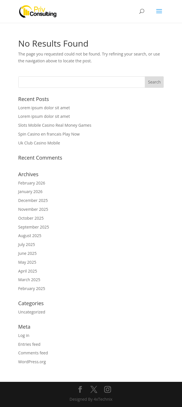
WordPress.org (32, 361)
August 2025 (29, 235)
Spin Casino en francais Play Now (49, 134)
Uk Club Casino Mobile (39, 143)
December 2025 (33, 200)
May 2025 (27, 262)
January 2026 (30, 191)
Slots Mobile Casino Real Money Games (55, 125)
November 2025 (33, 209)
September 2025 (33, 227)
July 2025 (26, 244)
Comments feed (33, 353)
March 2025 (29, 279)
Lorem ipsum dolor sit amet (44, 107)
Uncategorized (31, 312)
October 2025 (31, 218)
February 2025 (31, 288)
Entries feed (29, 344)
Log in (23, 335)
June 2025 (27, 253)
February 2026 (31, 183)
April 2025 (27, 271)
